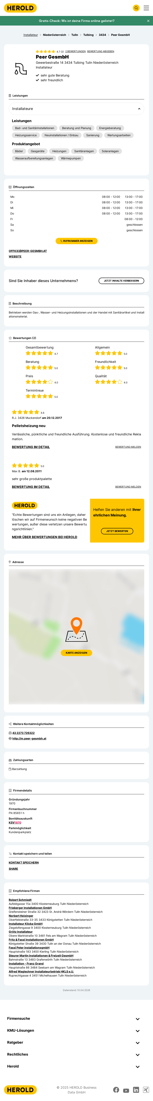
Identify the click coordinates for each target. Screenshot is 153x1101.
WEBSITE (15, 256)
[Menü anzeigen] (146, 8)
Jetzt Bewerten (117, 531)
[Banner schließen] (148, 21)
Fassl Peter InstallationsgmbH (29, 947)
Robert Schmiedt (20, 899)
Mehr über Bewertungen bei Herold (44, 537)
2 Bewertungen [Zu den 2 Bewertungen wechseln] (75, 51)
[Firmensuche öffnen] (136, 8)
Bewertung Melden (128, 446)
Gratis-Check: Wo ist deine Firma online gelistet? (76, 21)
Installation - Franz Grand (26, 963)
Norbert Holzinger (21, 915)
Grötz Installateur (21, 931)
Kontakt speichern (24, 862)
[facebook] (116, 1089)
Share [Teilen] (13, 868)
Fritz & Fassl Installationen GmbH (31, 939)
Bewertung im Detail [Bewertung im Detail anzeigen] (31, 447)
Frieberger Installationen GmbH (30, 907)
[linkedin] (136, 1089)
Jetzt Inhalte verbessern (121, 280)
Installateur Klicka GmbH (25, 923)
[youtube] (126, 1089)
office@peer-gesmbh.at (28, 251)
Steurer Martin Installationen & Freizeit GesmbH (41, 955)
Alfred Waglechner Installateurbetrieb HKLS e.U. (41, 971)
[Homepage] (20, 8)
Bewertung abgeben (100, 51)
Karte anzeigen (76, 652)
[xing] (146, 1089)
